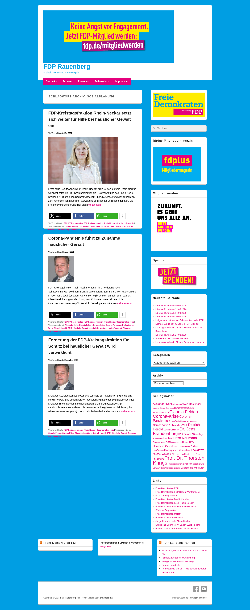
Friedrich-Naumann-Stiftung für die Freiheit (176, 528)
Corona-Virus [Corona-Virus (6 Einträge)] (160, 424)
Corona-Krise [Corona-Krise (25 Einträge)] (166, 416)
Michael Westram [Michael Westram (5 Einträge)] (162, 454)
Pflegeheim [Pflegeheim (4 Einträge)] (158, 459)
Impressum (121, 81)
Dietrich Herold (102, 226)
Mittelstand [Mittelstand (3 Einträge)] (176, 454)
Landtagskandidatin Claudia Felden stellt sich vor (180, 342)
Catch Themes (199, 598)
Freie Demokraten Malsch (168, 514)
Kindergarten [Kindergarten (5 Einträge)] (171, 450)
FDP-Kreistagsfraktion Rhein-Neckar (99, 223)
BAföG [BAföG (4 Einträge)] (156, 408)
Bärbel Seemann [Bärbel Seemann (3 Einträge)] (167, 408)
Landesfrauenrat (115, 328)
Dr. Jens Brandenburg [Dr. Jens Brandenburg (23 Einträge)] (174, 431)
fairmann (119, 226)
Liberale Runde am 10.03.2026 (170, 316)
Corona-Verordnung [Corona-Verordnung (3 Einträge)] (188, 421)
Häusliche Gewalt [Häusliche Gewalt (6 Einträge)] (163, 446)
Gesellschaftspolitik (125, 223)
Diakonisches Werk (87, 226)
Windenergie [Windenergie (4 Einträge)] (187, 468)
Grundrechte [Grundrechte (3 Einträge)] (176, 442)
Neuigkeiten (105, 546)
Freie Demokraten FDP (167, 488)
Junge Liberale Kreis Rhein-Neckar (172, 521)
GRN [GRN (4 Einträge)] (168, 442)
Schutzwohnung (62, 229)
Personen (83, 81)
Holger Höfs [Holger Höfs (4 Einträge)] (188, 442)
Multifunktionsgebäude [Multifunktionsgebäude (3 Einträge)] (191, 454)
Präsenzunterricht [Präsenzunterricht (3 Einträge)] (175, 464)
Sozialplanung (86, 229)
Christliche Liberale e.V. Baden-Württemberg (177, 525)
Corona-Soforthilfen (171, 565)
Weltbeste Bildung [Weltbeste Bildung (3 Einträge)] (172, 468)
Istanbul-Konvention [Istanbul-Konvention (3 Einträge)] (182, 446)
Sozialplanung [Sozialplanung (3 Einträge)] (198, 464)
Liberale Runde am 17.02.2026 (170, 335)
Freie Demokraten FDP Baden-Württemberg (177, 492)
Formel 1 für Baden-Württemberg (178, 557)
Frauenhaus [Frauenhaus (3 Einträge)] (158, 438)
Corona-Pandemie (113, 325)
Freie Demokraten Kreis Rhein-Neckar (174, 503)
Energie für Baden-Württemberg (178, 561)
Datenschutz (102, 81)
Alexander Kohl (71, 325)
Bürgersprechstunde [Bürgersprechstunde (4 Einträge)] (184, 408)
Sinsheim (74, 229)
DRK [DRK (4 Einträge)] (180, 434)
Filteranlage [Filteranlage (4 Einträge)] (197, 434)
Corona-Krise (99, 325)
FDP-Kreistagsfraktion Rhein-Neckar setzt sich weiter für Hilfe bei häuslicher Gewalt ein (89, 119)
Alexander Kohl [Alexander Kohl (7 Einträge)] (162, 403)
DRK (112, 226)
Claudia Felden (71, 226)
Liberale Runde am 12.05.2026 (170, 309)
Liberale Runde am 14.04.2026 (170, 313)
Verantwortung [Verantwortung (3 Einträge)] (159, 468)
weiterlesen (95, 204)
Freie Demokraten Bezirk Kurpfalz (172, 499)
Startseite (51, 81)
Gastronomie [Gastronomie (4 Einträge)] (159, 442)
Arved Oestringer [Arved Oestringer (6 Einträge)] (191, 403)
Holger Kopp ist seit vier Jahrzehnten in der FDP (179, 320)
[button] (60, 216)
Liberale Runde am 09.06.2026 (170, 305)
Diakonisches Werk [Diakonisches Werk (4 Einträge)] (178, 425)
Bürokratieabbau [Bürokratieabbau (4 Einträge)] (161, 412)
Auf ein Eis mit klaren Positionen (171, 338)
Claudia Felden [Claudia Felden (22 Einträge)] (183, 411)
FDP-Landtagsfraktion (166, 495)
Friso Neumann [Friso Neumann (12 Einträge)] (185, 438)
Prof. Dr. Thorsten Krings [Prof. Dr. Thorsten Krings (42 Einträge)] (178, 460)
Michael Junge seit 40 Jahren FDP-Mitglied (176, 324)
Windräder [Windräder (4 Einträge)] (199, 468)
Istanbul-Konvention (98, 328)
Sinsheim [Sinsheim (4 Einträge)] (187, 464)
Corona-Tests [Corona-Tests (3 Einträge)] (174, 421)
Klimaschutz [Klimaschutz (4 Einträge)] (184, 450)
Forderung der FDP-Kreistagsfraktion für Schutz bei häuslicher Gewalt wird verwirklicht (88, 346)
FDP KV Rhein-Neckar (73, 223)
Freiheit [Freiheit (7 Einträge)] (168, 438)
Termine (67, 81)
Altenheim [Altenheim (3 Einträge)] (176, 404)
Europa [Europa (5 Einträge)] (187, 434)
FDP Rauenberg (66, 66)
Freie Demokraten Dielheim (169, 517)
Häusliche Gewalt (80, 328)
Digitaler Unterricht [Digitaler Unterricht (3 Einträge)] (171, 430)
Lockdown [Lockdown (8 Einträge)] (197, 450)
